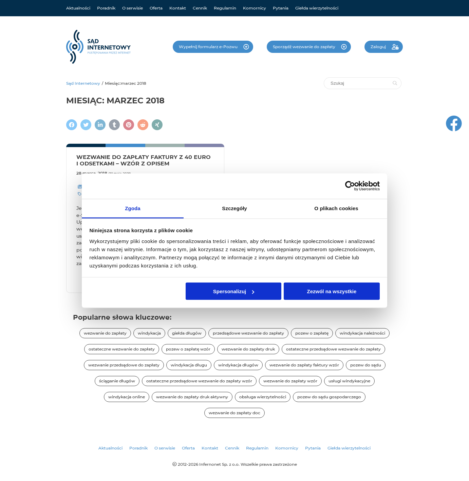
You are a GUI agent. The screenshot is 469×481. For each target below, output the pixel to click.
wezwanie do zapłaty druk (248, 349)
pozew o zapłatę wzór (188, 349)
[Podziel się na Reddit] (142, 124)
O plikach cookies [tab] (336, 208)
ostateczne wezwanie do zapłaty (122, 349)
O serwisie (132, 8)
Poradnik (106, 8)
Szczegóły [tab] (234, 208)
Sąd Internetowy (83, 83)
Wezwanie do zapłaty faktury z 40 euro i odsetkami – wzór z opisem (143, 160)
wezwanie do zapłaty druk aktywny (192, 396)
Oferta (156, 8)
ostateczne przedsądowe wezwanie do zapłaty (333, 349)
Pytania (280, 8)
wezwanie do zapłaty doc (234, 412)
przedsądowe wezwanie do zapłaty (248, 333)
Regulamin (225, 8)
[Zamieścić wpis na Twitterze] (85, 124)
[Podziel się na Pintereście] (128, 124)
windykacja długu (189, 364)
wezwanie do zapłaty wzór (290, 380)
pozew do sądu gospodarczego (329, 396)
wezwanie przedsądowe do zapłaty (124, 364)
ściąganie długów (117, 380)
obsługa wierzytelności (262, 396)
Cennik (200, 8)
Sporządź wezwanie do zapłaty (304, 46)
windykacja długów (238, 364)
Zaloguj (379, 46)
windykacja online (126, 396)
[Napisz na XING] (157, 124)
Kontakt (177, 8)
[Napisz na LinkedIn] (100, 124)
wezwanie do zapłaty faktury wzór (304, 364)
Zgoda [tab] (132, 208)
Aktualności (78, 8)
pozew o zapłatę (312, 333)
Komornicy (254, 8)
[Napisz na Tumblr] (114, 124)
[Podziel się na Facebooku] (71, 124)
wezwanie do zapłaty (105, 333)
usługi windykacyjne (349, 380)
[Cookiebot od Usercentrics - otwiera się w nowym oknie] (350, 186)
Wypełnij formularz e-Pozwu (209, 46)
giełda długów (187, 333)
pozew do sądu (365, 364)
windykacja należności (362, 333)
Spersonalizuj (234, 291)
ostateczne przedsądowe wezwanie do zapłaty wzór (199, 380)
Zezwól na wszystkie (331, 291)
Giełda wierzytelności (316, 8)
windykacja (149, 333)
